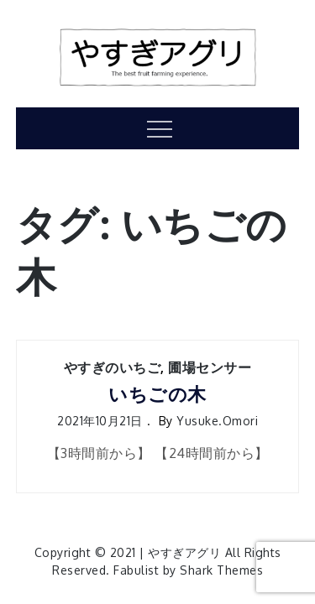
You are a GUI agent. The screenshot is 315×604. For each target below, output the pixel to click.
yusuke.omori (217, 421)
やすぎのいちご (112, 367)
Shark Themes (221, 570)
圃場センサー (209, 367)
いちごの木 (157, 394)
